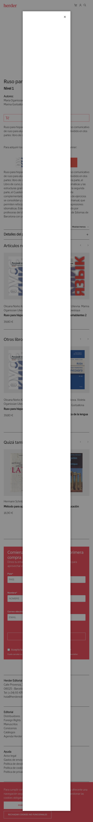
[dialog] (46, 411)
